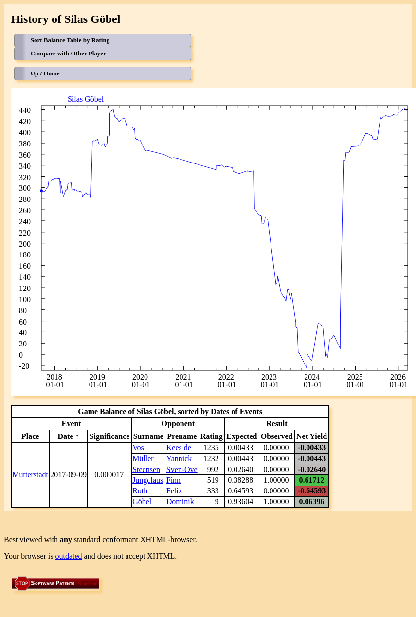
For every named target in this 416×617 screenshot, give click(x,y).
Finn (173, 480)
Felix (174, 491)
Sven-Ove (182, 469)
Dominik (180, 501)
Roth (139, 491)
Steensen (146, 469)
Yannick (179, 458)
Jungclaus (147, 480)
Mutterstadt (30, 475)
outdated (68, 556)
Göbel (141, 501)
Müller (143, 458)
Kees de (178, 447)
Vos (138, 447)
